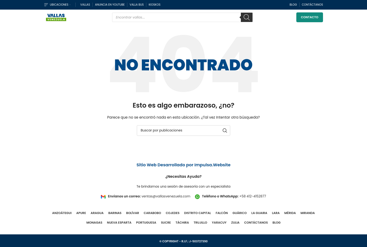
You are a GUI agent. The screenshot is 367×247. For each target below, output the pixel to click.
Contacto (309, 18)
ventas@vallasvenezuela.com (166, 198)
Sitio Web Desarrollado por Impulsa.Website (183, 167)
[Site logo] (56, 18)
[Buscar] (247, 18)
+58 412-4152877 (252, 198)
